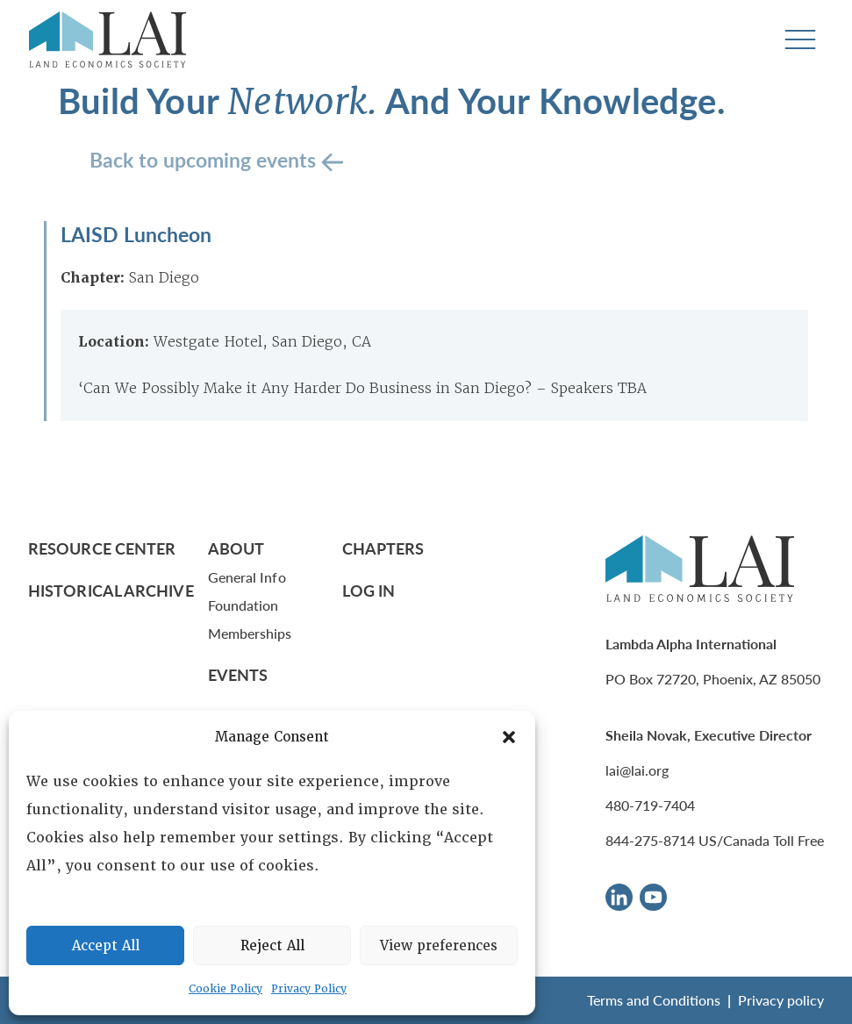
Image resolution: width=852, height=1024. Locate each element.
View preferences (439, 946)
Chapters (383, 548)
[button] (509, 737)
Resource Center (101, 548)
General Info (247, 577)
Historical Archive (111, 590)
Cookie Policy (225, 989)
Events (238, 674)
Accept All (106, 946)
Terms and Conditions (653, 1000)
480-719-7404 (650, 805)
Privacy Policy (309, 989)
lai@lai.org (637, 770)
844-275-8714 (650, 840)
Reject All (272, 946)
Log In (369, 590)
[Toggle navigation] (800, 40)
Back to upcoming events (205, 159)
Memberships (250, 633)
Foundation (243, 605)
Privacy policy (781, 1000)
